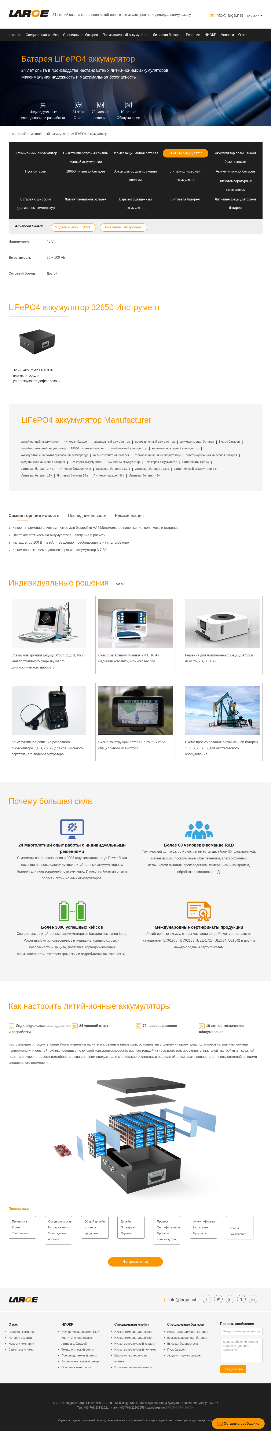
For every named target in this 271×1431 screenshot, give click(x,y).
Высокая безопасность (183, 1343)
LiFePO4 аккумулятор (90, 134)
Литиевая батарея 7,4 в (75, 468)
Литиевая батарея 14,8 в (152, 468)
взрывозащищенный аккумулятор (157, 455)
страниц (15, 35)
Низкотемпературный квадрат (134, 1343)
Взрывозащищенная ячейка (133, 1367)
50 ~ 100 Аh (56, 257)
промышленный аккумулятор (155, 441)
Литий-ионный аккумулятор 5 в (195, 468)
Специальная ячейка (42, 35)
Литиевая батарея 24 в (72, 475)
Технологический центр (78, 1349)
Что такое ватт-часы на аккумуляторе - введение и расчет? (59, 535)
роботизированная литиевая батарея (211, 455)
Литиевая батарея (167, 35)
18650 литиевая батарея (85, 171)
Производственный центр (79, 1355)
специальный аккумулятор (112, 441)
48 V (50, 241)
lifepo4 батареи (229, 441)
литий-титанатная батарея (111, 455)
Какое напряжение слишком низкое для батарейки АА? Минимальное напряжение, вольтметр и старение (96, 527)
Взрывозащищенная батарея (135, 153)
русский (255, 15)
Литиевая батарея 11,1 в (113, 468)
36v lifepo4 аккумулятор (161, 462)
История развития (21, 1337)
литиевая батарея (76, 441)
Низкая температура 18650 (133, 1331)
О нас (242, 35)
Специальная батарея (80, 35)
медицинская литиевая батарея (43, 462)
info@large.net (229, 15)
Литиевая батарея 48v (144, 475)
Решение (193, 35)
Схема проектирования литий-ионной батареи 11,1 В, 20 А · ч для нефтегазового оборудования (221, 748)
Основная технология (76, 1367)
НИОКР (210, 35)
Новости (227, 35)
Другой (52, 273)
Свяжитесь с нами (21, 1349)
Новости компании (21, 1343)
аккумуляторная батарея (197, 441)
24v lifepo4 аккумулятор (123, 462)
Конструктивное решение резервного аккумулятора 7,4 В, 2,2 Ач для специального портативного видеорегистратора (47, 748)
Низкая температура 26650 (133, 1337)
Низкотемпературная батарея (187, 1331)
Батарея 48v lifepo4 (195, 462)
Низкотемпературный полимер (135, 1349)
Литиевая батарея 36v (109, 475)
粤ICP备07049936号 (180, 1407)
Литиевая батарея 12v (36, 475)
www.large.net (156, 1407)
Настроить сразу (135, 1262)
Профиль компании (22, 1331)
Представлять (233, 1369)
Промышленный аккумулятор (125, 35)
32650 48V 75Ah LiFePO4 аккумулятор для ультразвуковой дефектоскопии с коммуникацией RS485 (37, 376)
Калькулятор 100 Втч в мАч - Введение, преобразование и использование (71, 542)
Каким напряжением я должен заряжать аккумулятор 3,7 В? (60, 550)
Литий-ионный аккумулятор (35, 153)
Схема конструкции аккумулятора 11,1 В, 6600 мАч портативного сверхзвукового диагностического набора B (48, 661)
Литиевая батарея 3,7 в (37, 468)
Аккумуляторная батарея (235, 171)
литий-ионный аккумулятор (40, 441)
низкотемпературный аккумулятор (175, 448)
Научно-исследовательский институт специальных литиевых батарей (80, 1337)
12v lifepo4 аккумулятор (86, 462)
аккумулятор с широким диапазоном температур (54, 455)
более (120, 584)
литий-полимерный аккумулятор (43, 448)
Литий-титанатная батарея (86, 199)
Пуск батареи (35, 171)
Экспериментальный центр (80, 1361)
